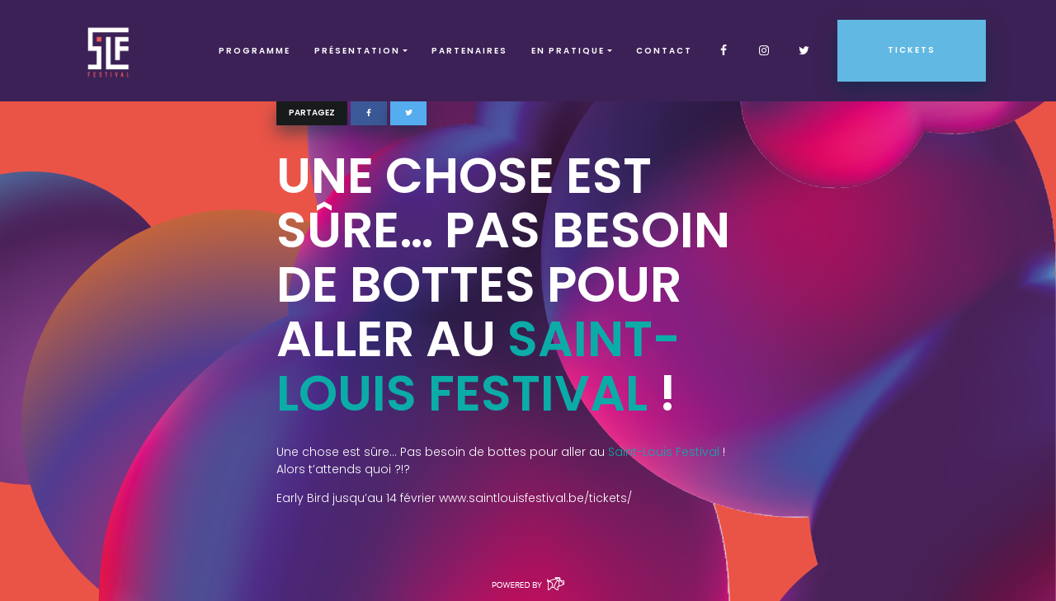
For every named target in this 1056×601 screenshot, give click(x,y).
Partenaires (469, 51)
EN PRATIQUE (568, 51)
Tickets (912, 50)
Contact (664, 51)
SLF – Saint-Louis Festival (109, 50)
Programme (254, 51)
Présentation (357, 51)
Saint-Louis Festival (478, 366)
